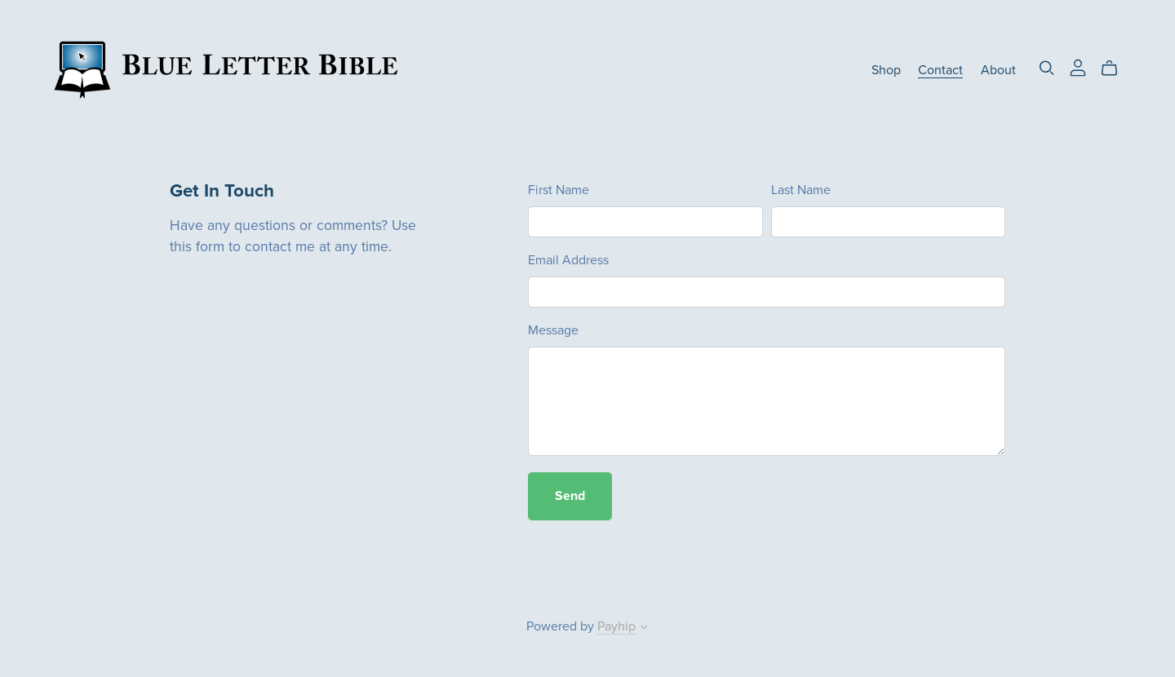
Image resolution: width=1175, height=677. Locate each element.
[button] (644, 629)
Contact (940, 70)
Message (553, 330)
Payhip (616, 626)
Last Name (801, 190)
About (998, 70)
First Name (558, 190)
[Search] (1047, 68)
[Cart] (1115, 68)
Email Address (568, 260)
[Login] (1078, 67)
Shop (886, 70)
